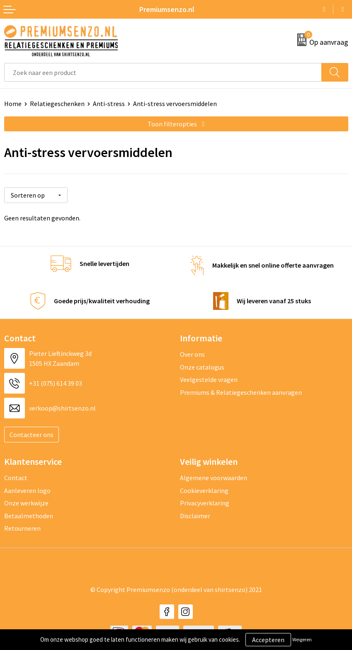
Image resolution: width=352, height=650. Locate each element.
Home (13, 103)
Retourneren (22, 528)
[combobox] (163, 72)
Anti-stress (109, 103)
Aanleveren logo (27, 490)
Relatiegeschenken (57, 103)
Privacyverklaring (204, 503)
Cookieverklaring (204, 490)
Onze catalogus (202, 367)
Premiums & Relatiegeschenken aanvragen (241, 392)
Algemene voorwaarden (213, 478)
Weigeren (302, 639)
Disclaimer (195, 516)
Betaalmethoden (28, 516)
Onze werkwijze (26, 503)
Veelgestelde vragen (209, 379)
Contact (15, 478)
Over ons (192, 354)
